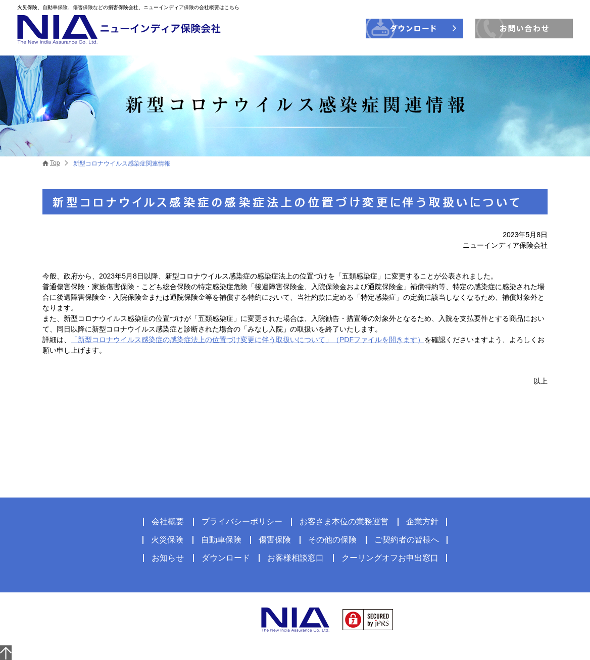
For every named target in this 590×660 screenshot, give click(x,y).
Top (55, 163)
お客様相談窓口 (295, 558)
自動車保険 (221, 539)
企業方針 (422, 521)
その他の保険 (332, 539)
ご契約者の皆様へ (406, 539)
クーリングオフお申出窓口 (389, 558)
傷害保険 (275, 539)
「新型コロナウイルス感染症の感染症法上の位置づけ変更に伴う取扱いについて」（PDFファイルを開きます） (247, 340)
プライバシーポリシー (242, 521)
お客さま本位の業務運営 (344, 521)
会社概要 (168, 521)
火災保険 (167, 539)
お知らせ (168, 558)
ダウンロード (226, 558)
